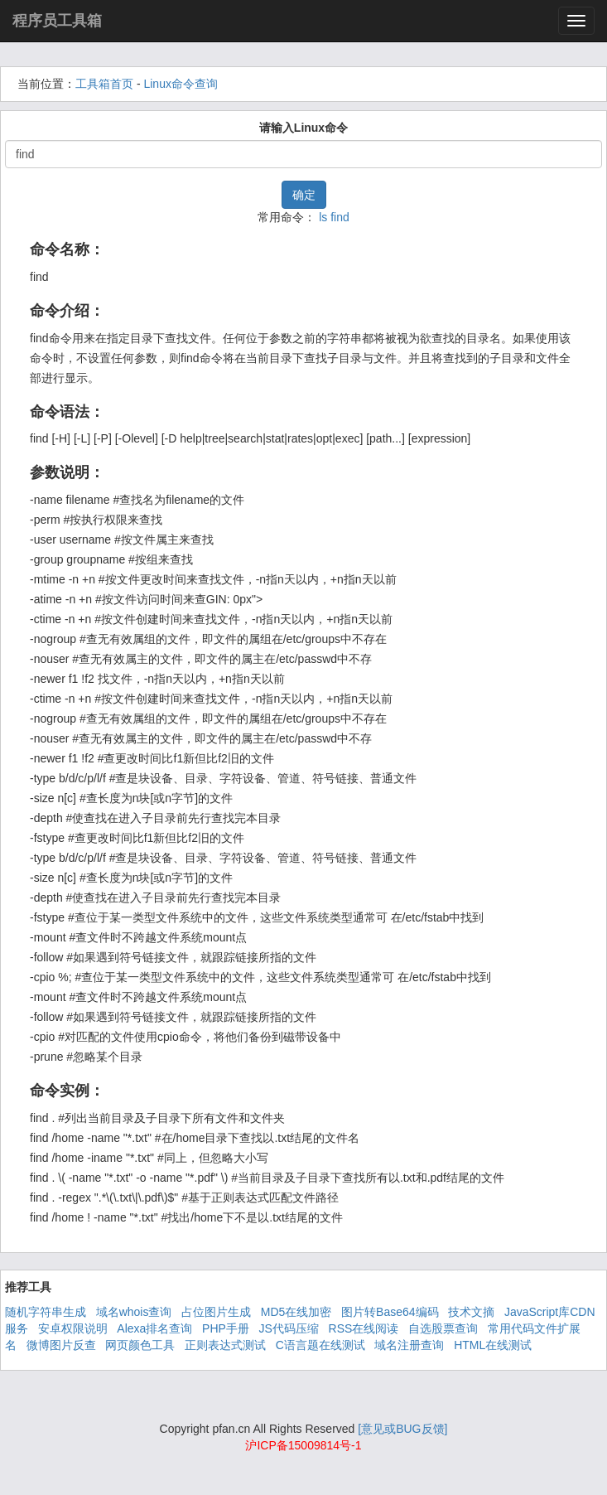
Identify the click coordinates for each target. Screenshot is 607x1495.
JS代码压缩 (289, 1328)
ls (323, 217)
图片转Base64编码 (389, 1311)
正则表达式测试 (225, 1345)
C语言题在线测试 (320, 1345)
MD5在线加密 (296, 1311)
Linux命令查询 (180, 83)
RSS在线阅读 (364, 1328)
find (339, 217)
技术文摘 (471, 1311)
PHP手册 (225, 1328)
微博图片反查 (61, 1345)
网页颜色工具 (140, 1345)
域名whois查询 (134, 1311)
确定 (304, 194)
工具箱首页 (104, 83)
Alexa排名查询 (154, 1328)
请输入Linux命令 (303, 127)
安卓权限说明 (73, 1328)
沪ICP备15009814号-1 (303, 1445)
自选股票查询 (443, 1328)
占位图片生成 (216, 1311)
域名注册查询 (409, 1345)
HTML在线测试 (493, 1345)
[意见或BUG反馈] (402, 1428)
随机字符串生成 (45, 1311)
